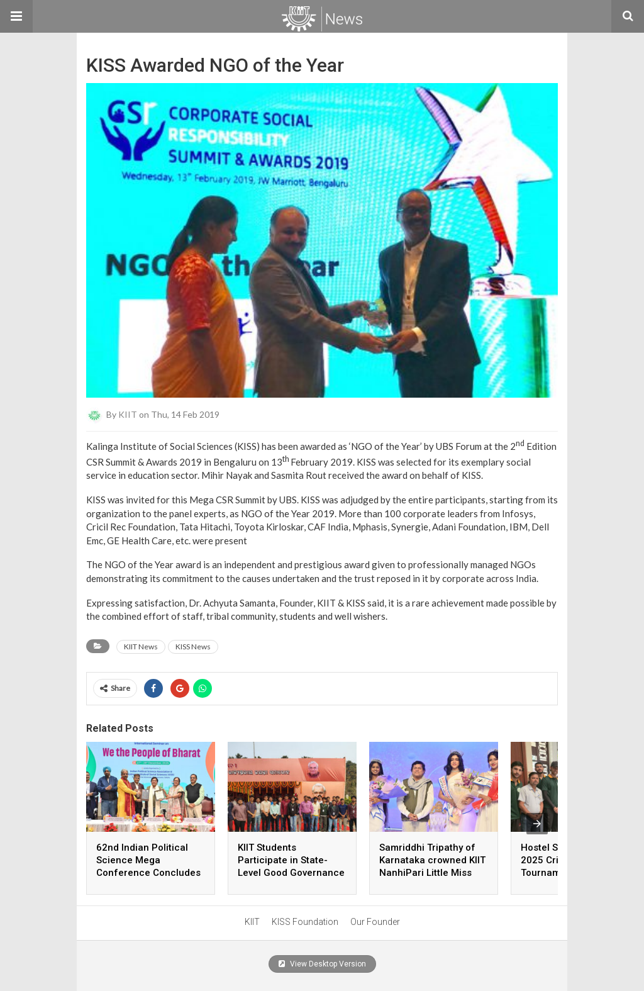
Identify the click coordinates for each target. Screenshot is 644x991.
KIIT (127, 414)
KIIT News (141, 646)
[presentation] (537, 823)
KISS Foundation (305, 922)
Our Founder (375, 922)
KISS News (193, 646)
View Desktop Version (322, 964)
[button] (16, 16)
